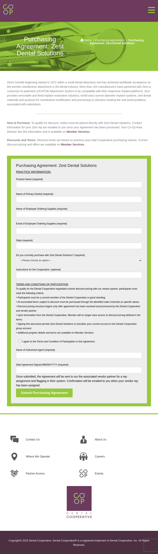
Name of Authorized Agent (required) (79, 353)
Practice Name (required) (79, 182)
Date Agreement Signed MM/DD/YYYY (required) (79, 367)
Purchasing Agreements (110, 40)
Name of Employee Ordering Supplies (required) (79, 211)
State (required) (79, 243)
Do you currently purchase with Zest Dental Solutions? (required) (79, 258)
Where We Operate (38, 456)
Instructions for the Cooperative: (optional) (79, 272)
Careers (100, 456)
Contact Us (33, 439)
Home (88, 40)
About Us (100, 439)
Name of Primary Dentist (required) (79, 197)
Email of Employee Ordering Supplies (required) (79, 227)
